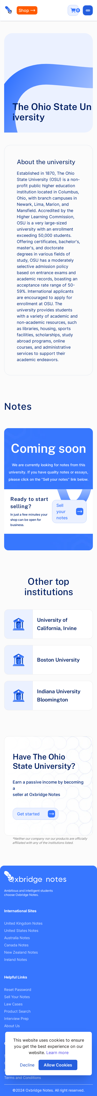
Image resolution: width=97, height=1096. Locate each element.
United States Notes (21, 930)
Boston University (58, 660)
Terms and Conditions (22, 1077)
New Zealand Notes (21, 952)
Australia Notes (17, 938)
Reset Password (17, 989)
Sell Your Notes (17, 997)
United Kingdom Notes (23, 923)
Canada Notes (16, 945)
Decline (27, 1065)
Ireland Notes (15, 959)
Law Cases (13, 1004)
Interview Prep (16, 1018)
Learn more (57, 1052)
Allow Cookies (58, 1065)
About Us (12, 1026)
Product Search (17, 1011)
